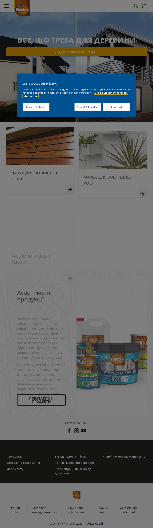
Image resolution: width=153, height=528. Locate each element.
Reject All (117, 106)
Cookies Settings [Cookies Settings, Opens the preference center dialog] (36, 106)
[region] (76, 95)
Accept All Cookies (88, 106)
